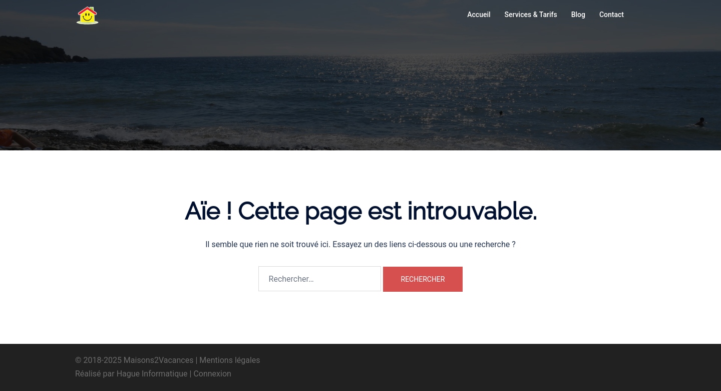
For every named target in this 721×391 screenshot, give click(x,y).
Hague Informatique (152, 373)
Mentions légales (229, 360)
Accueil (478, 15)
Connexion (212, 373)
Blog (578, 15)
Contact (611, 15)
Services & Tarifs (531, 15)
